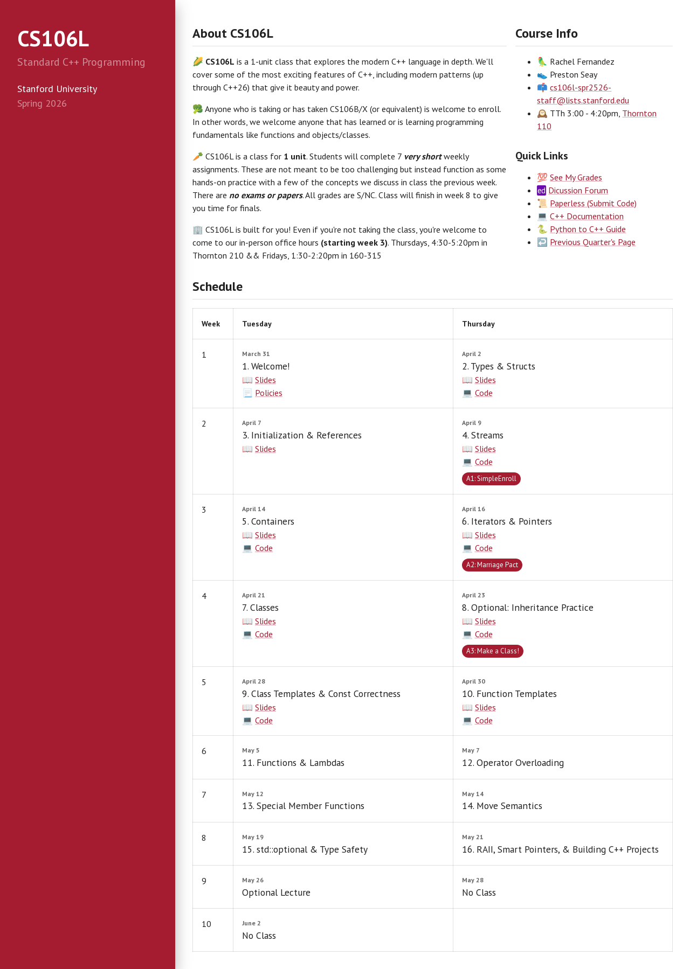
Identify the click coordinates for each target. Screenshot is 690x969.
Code (484, 392)
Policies (268, 392)
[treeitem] (87, 127)
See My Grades (576, 177)
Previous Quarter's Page (593, 241)
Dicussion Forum (578, 190)
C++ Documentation (587, 216)
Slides (265, 379)
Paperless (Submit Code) (593, 203)
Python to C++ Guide (588, 229)
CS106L (53, 38)
